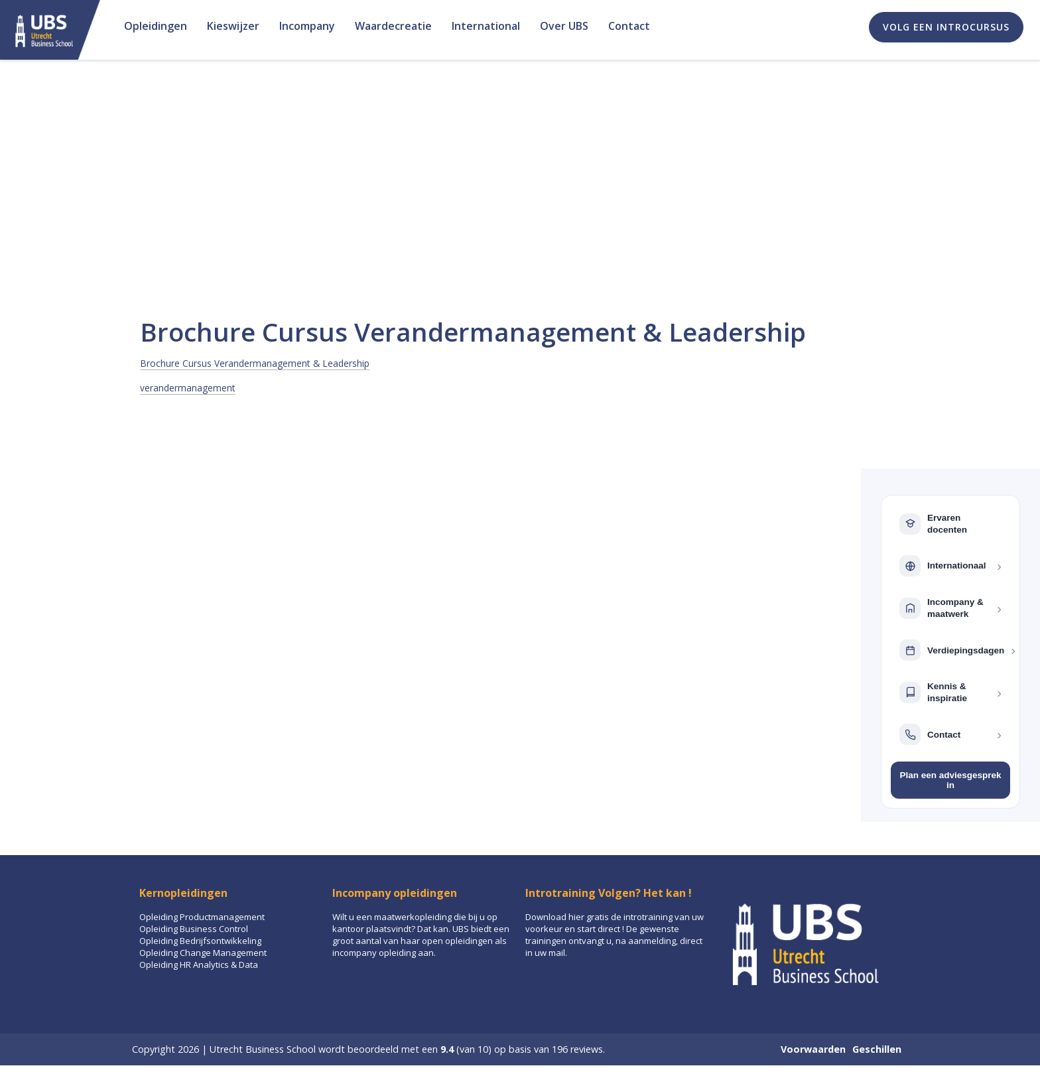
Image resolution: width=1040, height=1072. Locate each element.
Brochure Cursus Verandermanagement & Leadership (254, 363)
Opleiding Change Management (203, 953)
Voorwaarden (813, 1049)
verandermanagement (187, 387)
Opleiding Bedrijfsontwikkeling (200, 941)
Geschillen (876, 1049)
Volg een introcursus (946, 27)
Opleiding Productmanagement (202, 917)
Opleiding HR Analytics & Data (198, 965)
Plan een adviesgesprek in (950, 780)
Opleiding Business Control (193, 929)
